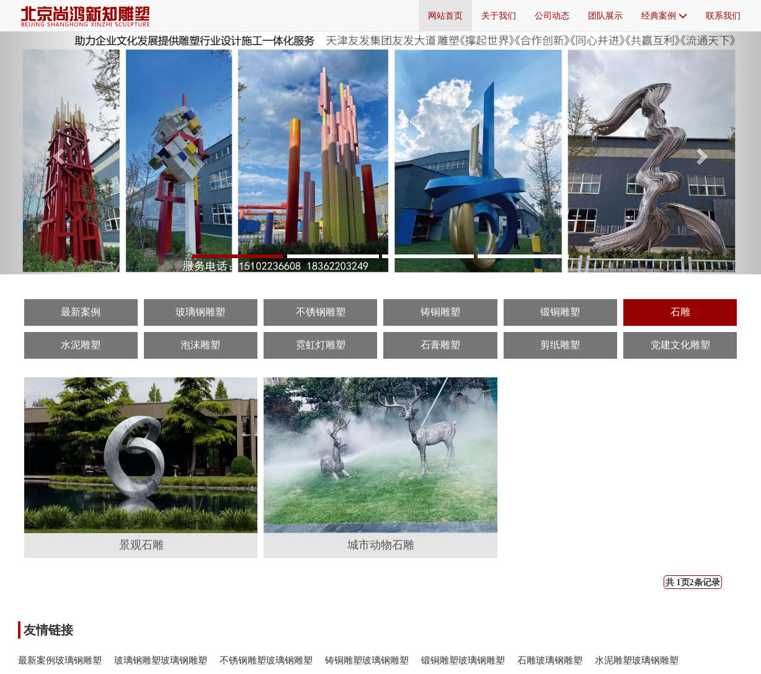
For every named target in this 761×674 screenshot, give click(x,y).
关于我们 (498, 15)
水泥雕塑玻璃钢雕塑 (637, 660)
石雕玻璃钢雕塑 (549, 660)
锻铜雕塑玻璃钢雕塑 (463, 660)
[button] (57, 152)
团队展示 (605, 15)
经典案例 (664, 15)
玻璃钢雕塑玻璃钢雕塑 (160, 660)
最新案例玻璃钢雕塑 (60, 660)
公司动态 (552, 15)
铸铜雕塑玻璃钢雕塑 (367, 660)
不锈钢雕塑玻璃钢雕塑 (266, 660)
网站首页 (445, 15)
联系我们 (723, 15)
